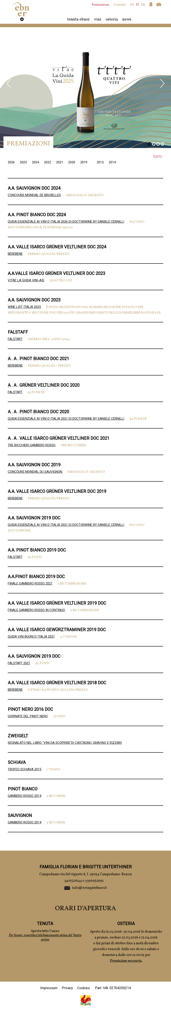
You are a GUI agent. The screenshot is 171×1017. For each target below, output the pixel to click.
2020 (72, 162)
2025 (24, 162)
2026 (12, 162)
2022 (48, 162)
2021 (60, 162)
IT (137, 5)
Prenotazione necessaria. (126, 961)
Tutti (157, 157)
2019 (84, 162)
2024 (36, 162)
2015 (100, 162)
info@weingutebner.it (89, 888)
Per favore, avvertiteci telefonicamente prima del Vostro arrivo (45, 937)
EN (143, 5)
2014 (112, 162)
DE (132, 5)
